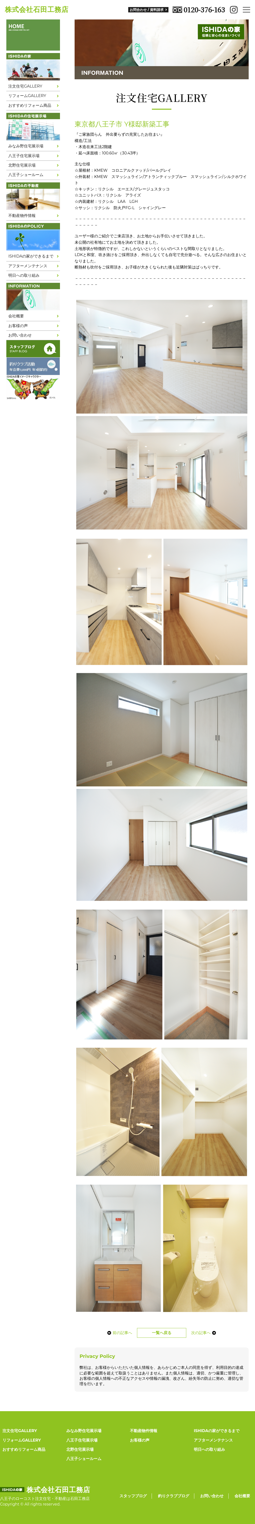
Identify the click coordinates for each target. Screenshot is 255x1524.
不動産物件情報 (22, 215)
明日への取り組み (23, 275)
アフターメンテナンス (27, 266)
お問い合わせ (20, 335)
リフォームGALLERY (27, 95)
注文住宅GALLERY (25, 86)
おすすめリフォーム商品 (29, 105)
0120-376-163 (199, 10)
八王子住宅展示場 (23, 155)
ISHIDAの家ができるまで (30, 256)
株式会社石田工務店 (37, 9)
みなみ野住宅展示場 (25, 146)
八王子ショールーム (25, 174)
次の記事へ (203, 1332)
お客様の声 (18, 325)
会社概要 (16, 316)
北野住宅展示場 (22, 165)
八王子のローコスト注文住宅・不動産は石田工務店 (45, 1498)
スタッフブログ (133, 1496)
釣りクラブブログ (173, 1496)
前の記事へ (119, 1332)
